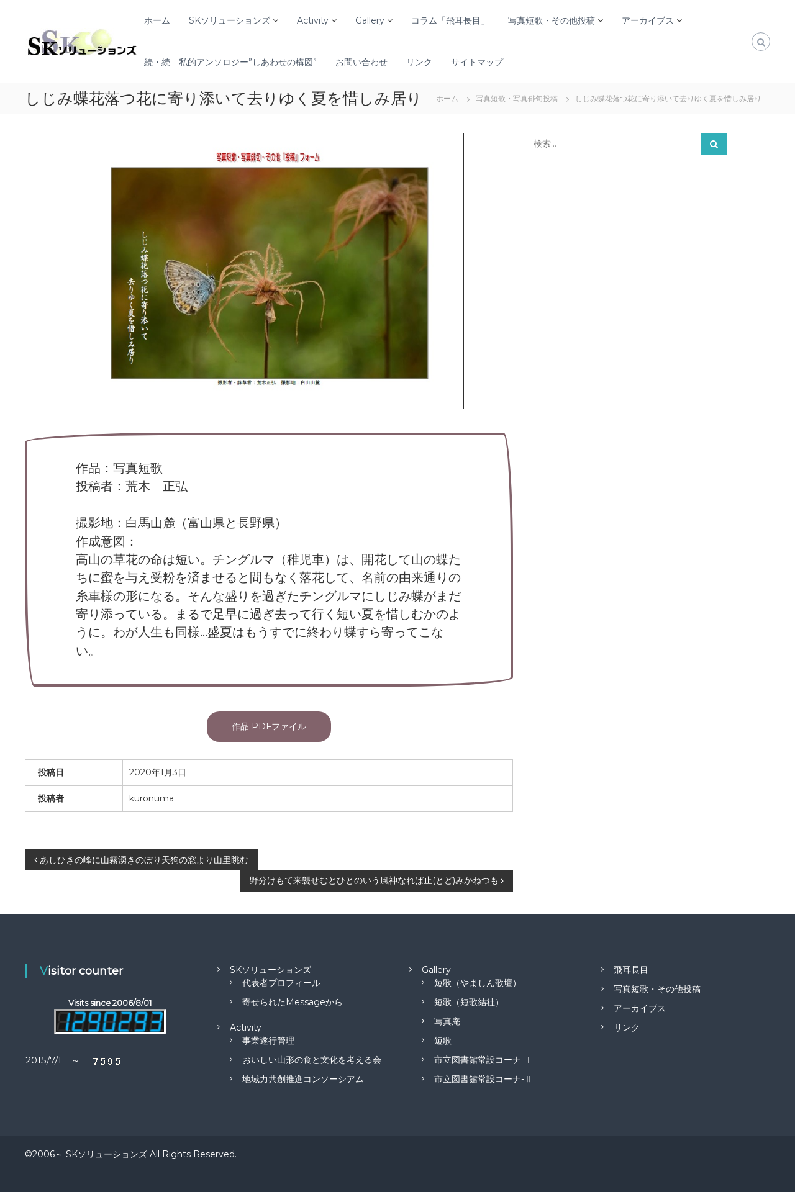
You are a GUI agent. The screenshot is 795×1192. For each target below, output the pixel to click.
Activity (313, 20)
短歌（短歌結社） (469, 1002)
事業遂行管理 (268, 1040)
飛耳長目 (631, 969)
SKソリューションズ (229, 20)
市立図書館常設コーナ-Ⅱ (483, 1079)
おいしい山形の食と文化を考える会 (311, 1059)
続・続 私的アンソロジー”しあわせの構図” (230, 62)
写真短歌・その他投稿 (551, 20)
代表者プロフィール (281, 982)
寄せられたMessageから (292, 1002)
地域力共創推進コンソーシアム (303, 1079)
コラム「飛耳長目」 (450, 20)
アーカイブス (648, 20)
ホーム (157, 20)
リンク (419, 62)
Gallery (369, 20)
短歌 (443, 1040)
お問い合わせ (361, 62)
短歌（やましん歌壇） (477, 982)
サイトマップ (477, 62)
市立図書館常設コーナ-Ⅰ (483, 1059)
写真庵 (447, 1021)
